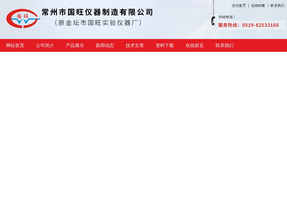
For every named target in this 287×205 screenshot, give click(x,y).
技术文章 (135, 45)
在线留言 (195, 45)
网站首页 (15, 45)
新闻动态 (105, 45)
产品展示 (75, 45)
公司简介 (45, 45)
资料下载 (165, 45)
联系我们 (224, 45)
